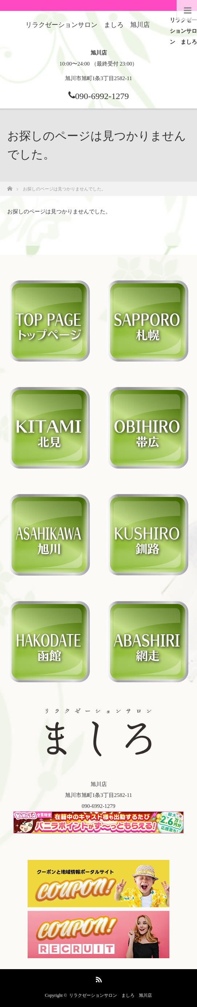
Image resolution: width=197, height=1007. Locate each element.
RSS (97, 978)
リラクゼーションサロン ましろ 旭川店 (110, 995)
